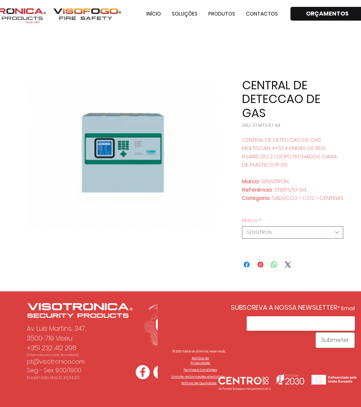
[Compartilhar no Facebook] (246, 264)
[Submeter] (335, 340)
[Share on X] (288, 264)
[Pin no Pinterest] (260, 264)
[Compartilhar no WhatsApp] (274, 264)
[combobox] (292, 232)
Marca (251, 220)
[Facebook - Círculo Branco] (143, 372)
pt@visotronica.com (56, 361)
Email (348, 308)
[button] (184, 14)
